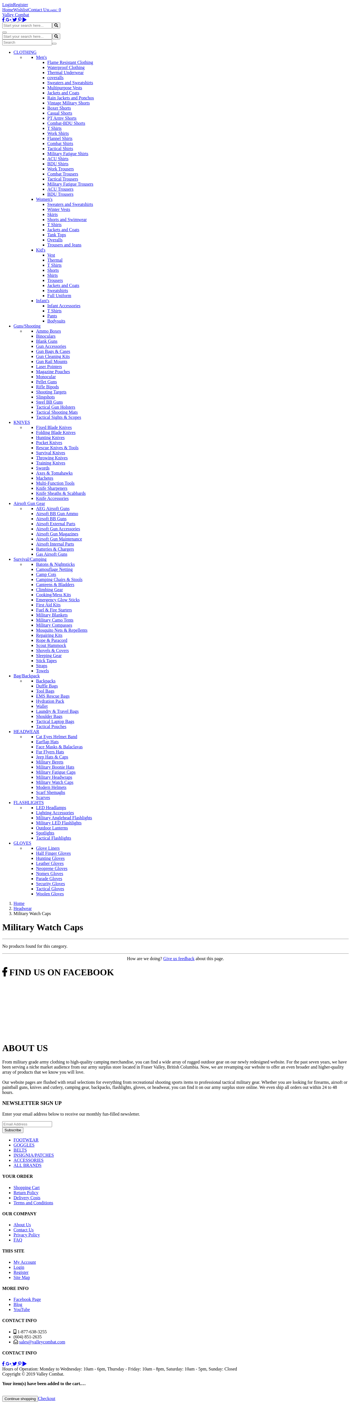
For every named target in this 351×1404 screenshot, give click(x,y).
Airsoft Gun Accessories (58, 528)
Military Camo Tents (54, 620)
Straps (41, 665)
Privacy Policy (27, 1234)
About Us (22, 1224)
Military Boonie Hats (55, 767)
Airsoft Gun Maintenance (59, 539)
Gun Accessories (51, 346)
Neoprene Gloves (52, 868)
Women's (44, 199)
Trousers (55, 280)
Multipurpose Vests (64, 87)
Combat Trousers (62, 174)
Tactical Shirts (60, 148)
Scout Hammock (51, 645)
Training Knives (50, 462)
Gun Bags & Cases (53, 351)
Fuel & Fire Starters (54, 610)
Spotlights (45, 833)
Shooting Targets (51, 392)
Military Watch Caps (54, 782)
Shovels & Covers (52, 650)
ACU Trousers (60, 189)
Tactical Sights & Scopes (58, 417)
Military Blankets (52, 615)
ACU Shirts (57, 158)
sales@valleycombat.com (42, 1342)
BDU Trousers (60, 194)
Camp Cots (46, 574)
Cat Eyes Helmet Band (56, 736)
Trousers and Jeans (64, 244)
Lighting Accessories (55, 812)
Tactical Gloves (50, 888)
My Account (25, 1262)
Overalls (54, 239)
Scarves (43, 797)
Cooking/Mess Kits (53, 594)
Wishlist (20, 9)
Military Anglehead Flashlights (64, 817)
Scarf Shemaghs (50, 792)
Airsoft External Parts (55, 523)
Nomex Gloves (49, 873)
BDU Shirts (57, 163)
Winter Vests (58, 209)
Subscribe (13, 1130)
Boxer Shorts (59, 108)
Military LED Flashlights (59, 822)
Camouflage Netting (54, 569)
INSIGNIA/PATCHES (34, 1155)
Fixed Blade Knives (54, 427)
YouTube (22, 1309)
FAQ (18, 1240)
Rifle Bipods (47, 386)
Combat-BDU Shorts (66, 123)
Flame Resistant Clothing (70, 62)
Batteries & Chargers (55, 549)
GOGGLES (24, 1145)
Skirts (52, 214)
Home (7, 9)
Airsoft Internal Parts (55, 544)
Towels (42, 670)
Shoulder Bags (49, 716)
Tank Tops (56, 234)
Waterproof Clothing (65, 67)
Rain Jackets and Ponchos (70, 97)
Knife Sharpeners (52, 488)
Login (7, 4)
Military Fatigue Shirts (67, 153)
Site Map (22, 1277)
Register (20, 4)
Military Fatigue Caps (55, 772)
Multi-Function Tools (55, 483)
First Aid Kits (48, 604)
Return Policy (26, 1192)
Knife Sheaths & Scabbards (61, 493)
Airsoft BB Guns (51, 518)
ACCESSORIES (29, 1160)
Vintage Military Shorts (68, 103)
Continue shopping (20, 1399)
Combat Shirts (60, 143)
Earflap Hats (47, 741)
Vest (51, 255)
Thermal (54, 260)
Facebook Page (27, 1299)
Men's (41, 57)
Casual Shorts (59, 113)
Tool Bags (45, 691)
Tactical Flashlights (53, 838)
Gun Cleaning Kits (53, 356)
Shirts (52, 275)
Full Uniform (59, 295)
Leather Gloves (50, 863)
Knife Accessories (52, 498)
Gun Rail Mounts (51, 361)
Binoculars (45, 336)
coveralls (55, 77)
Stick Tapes (46, 660)
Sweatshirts (57, 290)
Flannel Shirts (59, 138)
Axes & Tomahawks (54, 473)
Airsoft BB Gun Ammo (57, 513)
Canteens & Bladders (55, 584)
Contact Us (38, 9)
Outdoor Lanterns (52, 828)
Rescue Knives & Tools (57, 447)
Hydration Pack (50, 701)
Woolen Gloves (50, 893)
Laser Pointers (49, 366)
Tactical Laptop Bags (55, 721)
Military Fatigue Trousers (70, 184)
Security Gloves (50, 883)
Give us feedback (178, 958)
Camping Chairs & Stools (59, 579)
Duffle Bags (47, 686)
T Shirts (54, 128)
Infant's (42, 300)
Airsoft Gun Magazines (57, 533)
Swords (43, 468)
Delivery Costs (27, 1197)
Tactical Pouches (51, 726)
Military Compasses (54, 625)
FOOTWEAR (26, 1140)
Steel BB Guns (49, 402)
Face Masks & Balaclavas (59, 746)
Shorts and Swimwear (67, 219)
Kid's (40, 250)
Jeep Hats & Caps (52, 757)
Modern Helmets (51, 787)
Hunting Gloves (50, 858)
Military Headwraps (54, 777)
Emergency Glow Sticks (58, 599)
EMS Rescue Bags (53, 696)
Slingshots (45, 397)
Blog (18, 1304)
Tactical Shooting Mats (57, 412)
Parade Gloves (49, 878)
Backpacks (45, 680)
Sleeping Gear (49, 655)
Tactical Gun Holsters (55, 407)
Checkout (46, 1398)
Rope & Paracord (51, 640)
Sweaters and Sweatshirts (70, 82)
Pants (52, 315)
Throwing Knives (52, 457)
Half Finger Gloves (53, 853)
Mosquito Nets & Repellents (62, 630)
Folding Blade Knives (55, 432)
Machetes (44, 478)
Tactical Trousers (62, 179)
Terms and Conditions (33, 1202)
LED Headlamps (51, 807)
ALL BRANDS (27, 1165)
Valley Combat (15, 14)
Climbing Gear (49, 589)
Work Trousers (60, 168)
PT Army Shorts (62, 118)
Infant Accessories (64, 305)
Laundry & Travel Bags (57, 711)
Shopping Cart (27, 1187)
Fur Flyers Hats (50, 751)
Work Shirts (58, 133)
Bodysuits (56, 321)
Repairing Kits (49, 635)
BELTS (20, 1150)
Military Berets (49, 762)
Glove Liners (48, 848)
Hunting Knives (50, 437)
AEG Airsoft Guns (53, 508)
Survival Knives (50, 452)
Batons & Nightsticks (55, 564)
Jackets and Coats (63, 92)
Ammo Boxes (48, 331)
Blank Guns (46, 341)
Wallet (42, 706)
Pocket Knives (49, 442)
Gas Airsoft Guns (51, 554)
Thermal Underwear (65, 72)
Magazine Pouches (53, 371)
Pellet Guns (46, 381)
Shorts (53, 270)
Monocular (46, 376)
